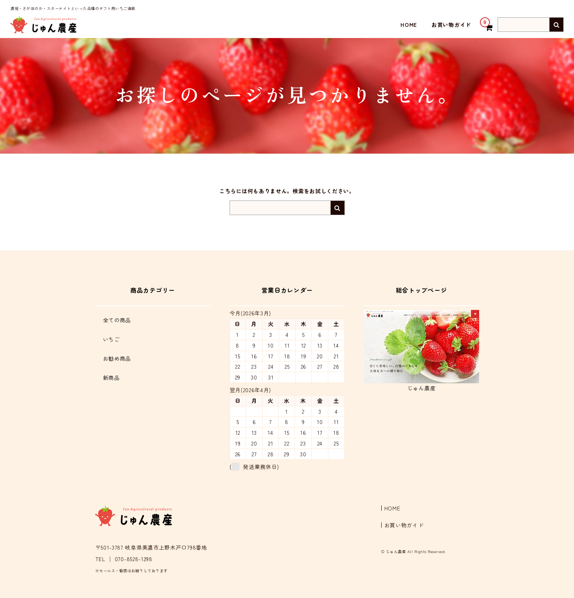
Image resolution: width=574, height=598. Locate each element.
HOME (408, 24)
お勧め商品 (117, 358)
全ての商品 (117, 320)
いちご (111, 339)
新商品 (111, 377)
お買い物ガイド (451, 24)
